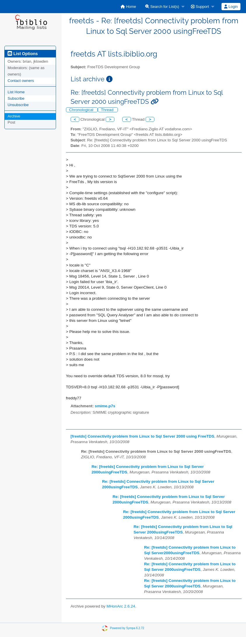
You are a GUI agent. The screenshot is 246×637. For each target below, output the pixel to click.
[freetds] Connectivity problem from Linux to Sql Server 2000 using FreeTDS (142, 436)
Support (200, 6)
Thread (108, 110)
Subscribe (16, 98)
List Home (16, 92)
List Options (23, 53)
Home (128, 6)
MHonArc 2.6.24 (121, 606)
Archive (14, 116)
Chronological (82, 110)
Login (231, 6)
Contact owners (21, 80)
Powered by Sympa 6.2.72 (127, 627)
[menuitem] (128, 6)
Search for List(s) (162, 6)
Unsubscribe (18, 105)
